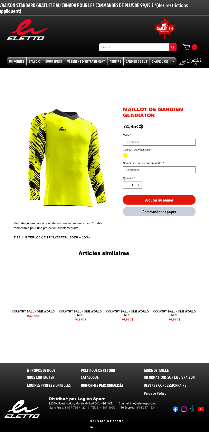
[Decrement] (126, 185)
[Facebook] (175, 409)
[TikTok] (192, 409)
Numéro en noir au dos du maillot (143, 163)
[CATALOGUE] (90, 377)
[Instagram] (184, 409)
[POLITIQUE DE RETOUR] (100, 370)
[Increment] (138, 185)
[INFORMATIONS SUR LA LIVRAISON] (169, 377)
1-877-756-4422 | (78, 407)
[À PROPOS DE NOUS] (41, 370)
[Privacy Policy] (163, 393)
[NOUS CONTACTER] (40, 377)
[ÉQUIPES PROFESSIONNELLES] (49, 385)
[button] (190, 47)
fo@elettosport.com (144, 403)
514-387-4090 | (109, 407)
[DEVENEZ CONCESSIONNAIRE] (165, 385)
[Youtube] (201, 409)
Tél (93, 407)
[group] (104, 293)
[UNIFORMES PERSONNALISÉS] (102, 385)
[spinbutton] (132, 185)
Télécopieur (128, 407)
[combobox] (159, 142)
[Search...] (131, 47)
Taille (127, 135)
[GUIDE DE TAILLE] (158, 370)
